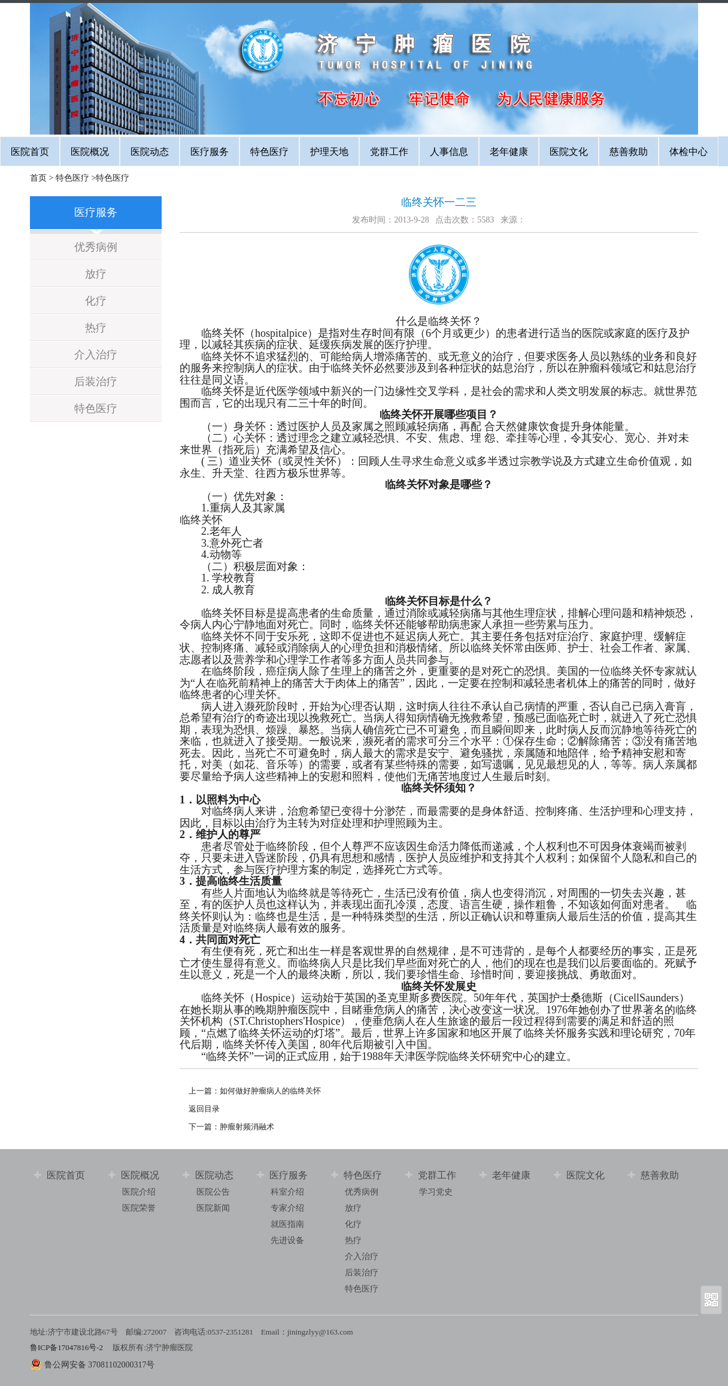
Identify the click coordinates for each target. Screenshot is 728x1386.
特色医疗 (269, 152)
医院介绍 (139, 1191)
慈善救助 (628, 152)
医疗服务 (209, 152)
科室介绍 (287, 1191)
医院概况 (90, 152)
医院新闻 (213, 1208)
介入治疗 (95, 355)
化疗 (96, 301)
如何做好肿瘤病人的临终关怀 (270, 1090)
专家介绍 (287, 1208)
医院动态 (150, 152)
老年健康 (509, 152)
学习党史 (436, 1191)
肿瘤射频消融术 (247, 1126)
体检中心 (688, 152)
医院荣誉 (139, 1208)
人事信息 (449, 152)
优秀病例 (95, 247)
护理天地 (329, 152)
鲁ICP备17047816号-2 (67, 1347)
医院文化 (569, 152)
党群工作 (389, 152)
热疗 (96, 328)
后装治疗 (95, 382)
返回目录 (204, 1108)
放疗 (96, 274)
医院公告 (213, 1191)
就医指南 (287, 1224)
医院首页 (30, 152)
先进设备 (287, 1240)
